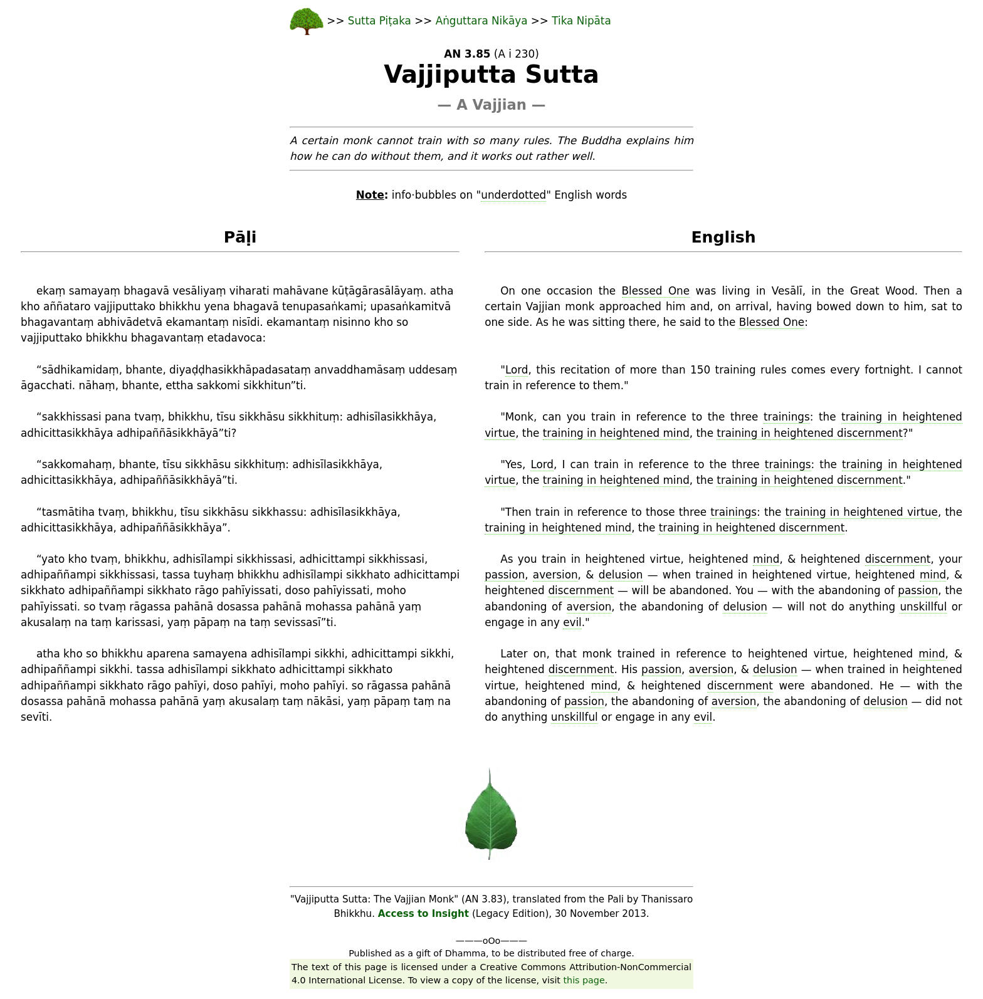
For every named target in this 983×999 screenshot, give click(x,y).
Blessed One (656, 291)
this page (584, 980)
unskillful (923, 606)
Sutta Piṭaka (381, 20)
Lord (516, 370)
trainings (787, 417)
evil (572, 622)
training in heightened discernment (809, 433)
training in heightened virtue (862, 512)
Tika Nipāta (581, 20)
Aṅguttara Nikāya (482, 20)
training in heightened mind (616, 433)
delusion (621, 574)
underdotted (513, 195)
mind (766, 559)
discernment (898, 559)
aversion (555, 574)
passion (505, 574)
